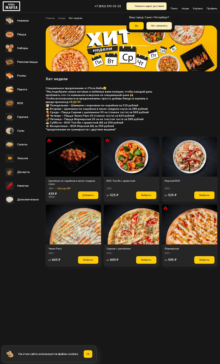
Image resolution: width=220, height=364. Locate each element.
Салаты (16, 144)
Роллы (15, 76)
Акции (185, 6)
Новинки (17, 20)
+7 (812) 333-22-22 (108, 6)
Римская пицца (21, 62)
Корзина (198, 6)
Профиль (212, 6)
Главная (50, 18)
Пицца (15, 34)
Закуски (16, 158)
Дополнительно (22, 199)
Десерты (17, 172)
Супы (14, 131)
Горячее (16, 117)
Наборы (16, 48)
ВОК (14, 103)
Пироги (16, 89)
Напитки (17, 186)
